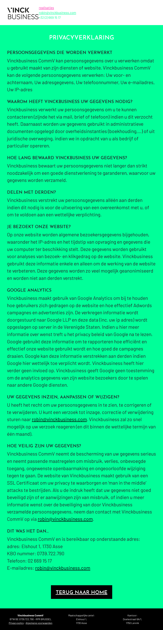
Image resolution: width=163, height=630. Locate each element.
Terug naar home (81, 592)
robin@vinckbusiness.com (57, 12)
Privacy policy (16, 622)
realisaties (46, 8)
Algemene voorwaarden (39, 622)
